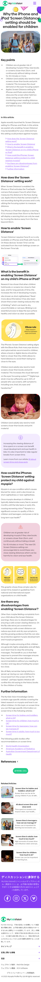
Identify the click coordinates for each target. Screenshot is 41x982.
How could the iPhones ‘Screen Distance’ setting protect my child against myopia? (20, 158)
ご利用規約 (30, 973)
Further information (15, 169)
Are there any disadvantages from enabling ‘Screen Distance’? (21, 164)
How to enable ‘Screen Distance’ (21, 144)
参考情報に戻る (20, 771)
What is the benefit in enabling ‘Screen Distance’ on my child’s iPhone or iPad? (21, 150)
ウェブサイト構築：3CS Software (14, 968)
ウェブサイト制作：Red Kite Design (15, 964)
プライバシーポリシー (15, 973)
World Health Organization (17, 746)
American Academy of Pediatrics (20, 748)
